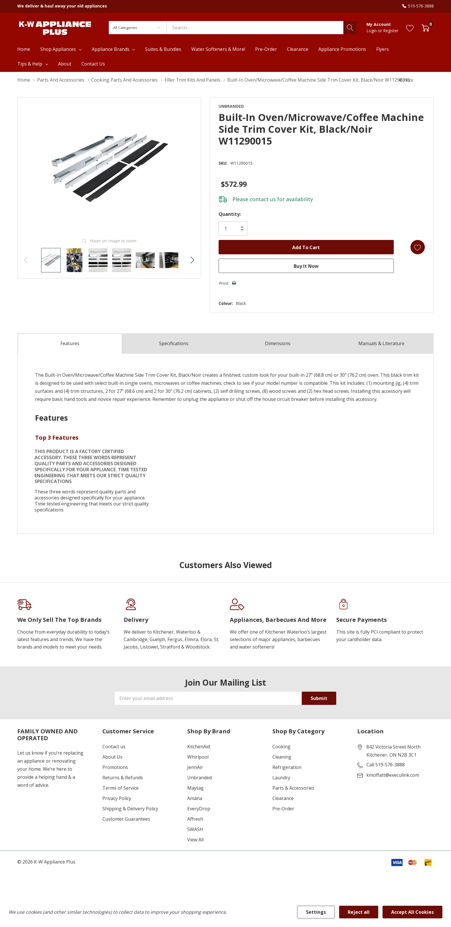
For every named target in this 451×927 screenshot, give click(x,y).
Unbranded (199, 777)
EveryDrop (198, 808)
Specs (173, 344)
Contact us (113, 746)
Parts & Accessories (293, 788)
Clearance (283, 798)
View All (195, 839)
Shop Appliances (58, 49)
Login (372, 30)
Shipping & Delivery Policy (130, 808)
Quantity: (229, 214)
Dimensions (278, 344)
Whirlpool (198, 757)
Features (69, 344)
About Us (112, 757)
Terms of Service (120, 788)
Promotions (115, 767)
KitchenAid (198, 746)
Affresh (195, 819)
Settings (316, 912)
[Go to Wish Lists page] (410, 28)
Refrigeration (286, 767)
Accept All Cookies (412, 912)
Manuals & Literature (381, 344)
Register (390, 30)
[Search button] (350, 27)
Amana (194, 798)
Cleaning (281, 757)
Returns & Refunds (122, 777)
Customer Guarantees (126, 819)
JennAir (195, 767)
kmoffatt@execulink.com (392, 775)
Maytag (195, 788)
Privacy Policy (116, 798)
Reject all (359, 912)
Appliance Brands (110, 49)
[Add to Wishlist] (417, 247)
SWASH (195, 829)
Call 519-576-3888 (385, 764)
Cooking (281, 746)
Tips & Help (29, 63)
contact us (262, 199)
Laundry (281, 777)
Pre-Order (283, 808)
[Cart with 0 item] (425, 28)
